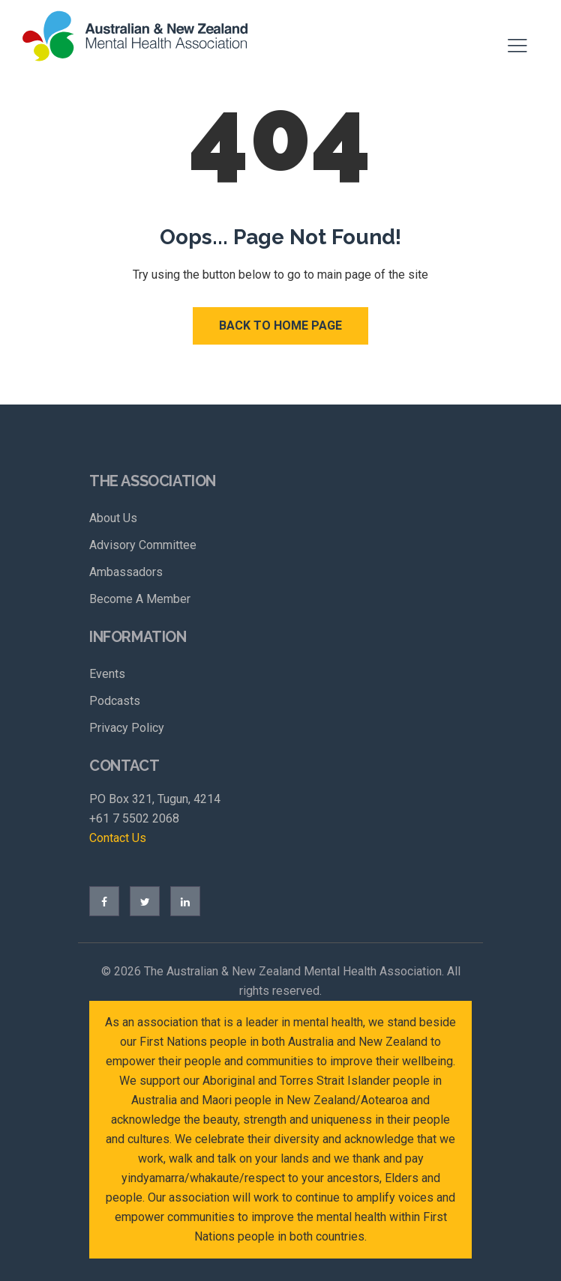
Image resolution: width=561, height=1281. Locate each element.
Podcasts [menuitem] (114, 701)
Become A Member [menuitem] (139, 599)
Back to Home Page (280, 325)
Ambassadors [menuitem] (126, 572)
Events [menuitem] (107, 674)
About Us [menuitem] (113, 518)
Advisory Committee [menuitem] (142, 545)
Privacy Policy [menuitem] (126, 728)
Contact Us (117, 838)
